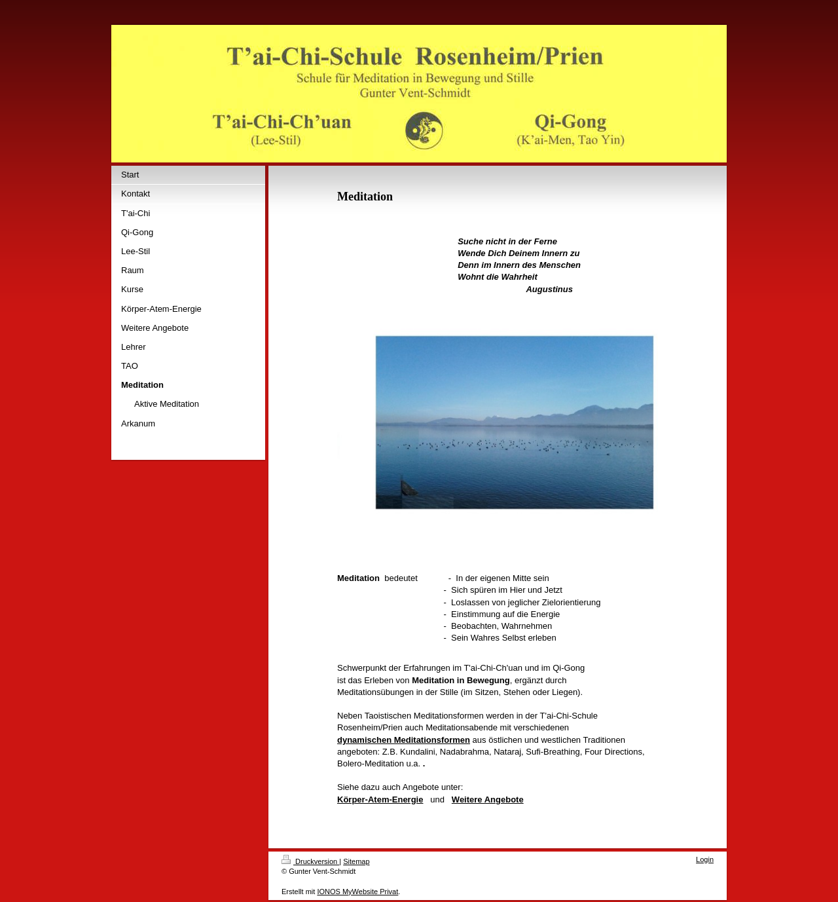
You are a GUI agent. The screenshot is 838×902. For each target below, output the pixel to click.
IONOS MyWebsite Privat (357, 891)
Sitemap (356, 861)
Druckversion (310, 861)
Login (705, 859)
